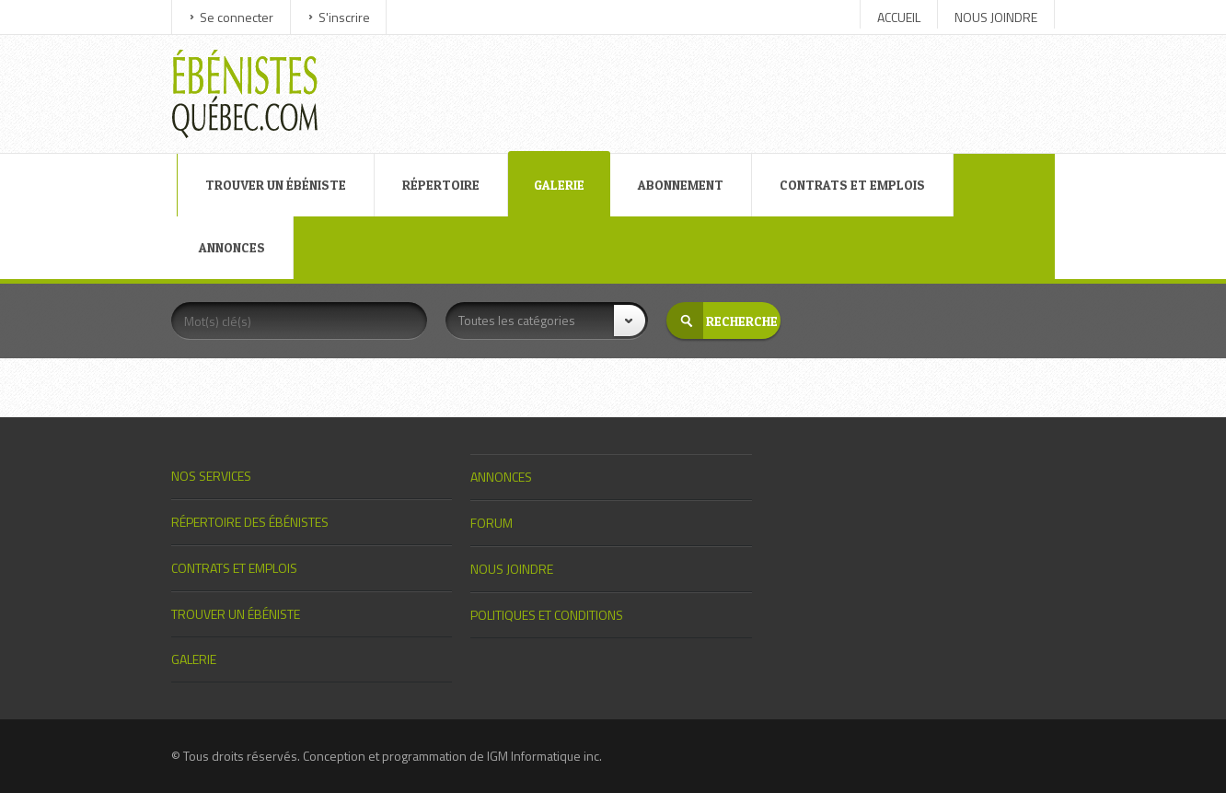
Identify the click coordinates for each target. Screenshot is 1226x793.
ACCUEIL (898, 17)
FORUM (491, 522)
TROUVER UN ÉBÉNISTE (275, 184)
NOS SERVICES (211, 475)
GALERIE (559, 184)
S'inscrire (344, 17)
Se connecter (236, 17)
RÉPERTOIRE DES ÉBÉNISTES (250, 521)
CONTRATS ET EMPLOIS (852, 184)
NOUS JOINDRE (995, 17)
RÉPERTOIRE (441, 184)
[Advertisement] (698, 76)
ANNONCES (232, 247)
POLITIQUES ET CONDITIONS (546, 614)
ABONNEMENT (680, 184)
